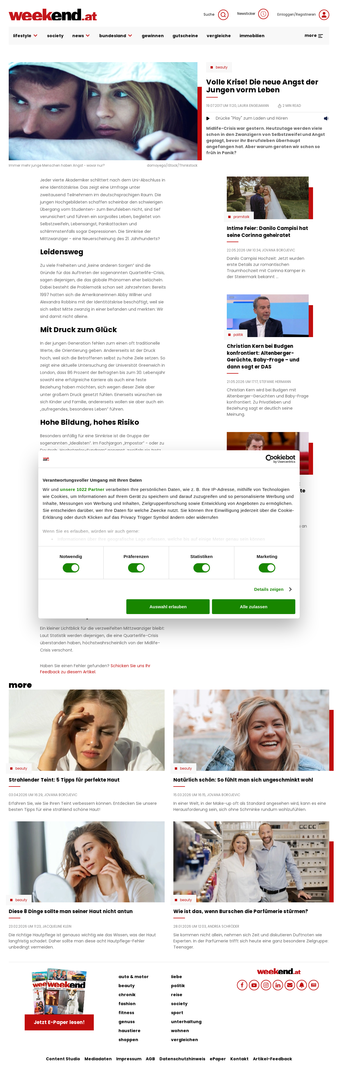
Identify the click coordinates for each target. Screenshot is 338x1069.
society (55, 36)
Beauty (222, 67)
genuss (126, 1022)
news (81, 36)
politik (178, 986)
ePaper (218, 1059)
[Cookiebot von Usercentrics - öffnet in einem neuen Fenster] (269, 459)
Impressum (128, 1059)
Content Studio (63, 1059)
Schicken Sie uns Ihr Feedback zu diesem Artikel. (95, 669)
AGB (150, 1059)
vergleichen (184, 1040)
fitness (126, 1013)
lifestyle (25, 36)
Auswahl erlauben (168, 606)
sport (177, 1013)
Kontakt (239, 1059)
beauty (126, 986)
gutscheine (185, 36)
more (314, 35)
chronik (127, 995)
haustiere (129, 1031)
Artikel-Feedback (272, 1059)
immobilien (252, 36)
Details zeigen (268, 589)
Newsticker (253, 14)
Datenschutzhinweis (182, 1059)
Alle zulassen (253, 606)
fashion (127, 1004)
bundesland (116, 36)
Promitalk (241, 217)
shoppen (128, 1040)
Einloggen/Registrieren (303, 15)
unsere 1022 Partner (82, 489)
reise (176, 995)
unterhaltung (186, 1022)
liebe (176, 977)
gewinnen (153, 36)
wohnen (180, 1031)
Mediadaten (98, 1059)
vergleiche (219, 36)
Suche (216, 15)
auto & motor (133, 977)
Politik (238, 334)
